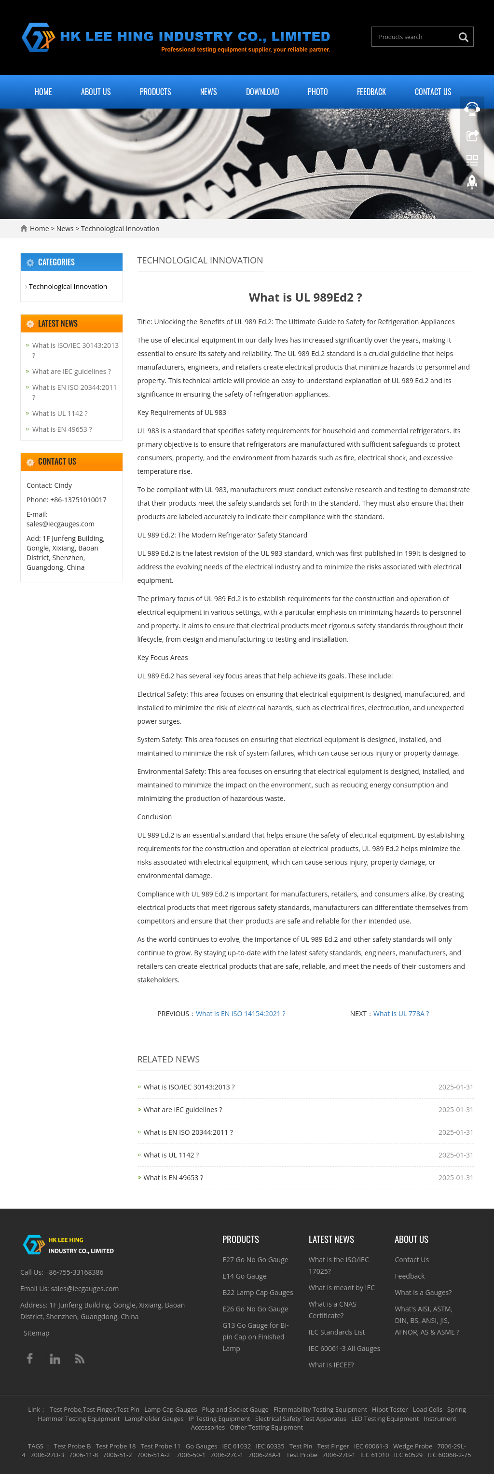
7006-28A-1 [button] (265, 1454)
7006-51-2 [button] (117, 1454)
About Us (96, 91)
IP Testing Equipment (219, 1418)
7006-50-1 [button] (190, 1454)
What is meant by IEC (342, 1287)
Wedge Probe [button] (412, 1446)
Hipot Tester (390, 1409)
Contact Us (433, 91)
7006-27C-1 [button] (227, 1454)
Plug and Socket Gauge (235, 1409)
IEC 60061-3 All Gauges (345, 1348)
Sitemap (36, 1332)
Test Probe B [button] (72, 1446)
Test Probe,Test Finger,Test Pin (95, 1409)
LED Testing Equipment (385, 1418)
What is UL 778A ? (401, 1013)
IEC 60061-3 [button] (371, 1446)
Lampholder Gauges (153, 1418)
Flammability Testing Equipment (320, 1409)
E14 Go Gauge (244, 1276)
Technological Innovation (119, 228)
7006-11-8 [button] (83, 1454)
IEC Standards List (337, 1331)
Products (155, 91)
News (208, 91)
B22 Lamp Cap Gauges (257, 1292)
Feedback (371, 91)
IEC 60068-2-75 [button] (449, 1454)
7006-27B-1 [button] (339, 1454)
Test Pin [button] (301, 1446)
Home (43, 91)
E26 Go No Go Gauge (255, 1308)
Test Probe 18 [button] (116, 1446)
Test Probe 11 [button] (161, 1446)
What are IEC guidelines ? (183, 1109)
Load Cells (427, 1409)
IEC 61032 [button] (236, 1446)
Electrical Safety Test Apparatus (300, 1418)
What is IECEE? (331, 1364)
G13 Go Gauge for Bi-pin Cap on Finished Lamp (255, 1337)
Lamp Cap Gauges (170, 1409)
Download (262, 91)
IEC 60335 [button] (270, 1446)
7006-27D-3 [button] (47, 1454)
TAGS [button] (35, 1446)
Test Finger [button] (333, 1446)
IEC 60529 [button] (408, 1454)
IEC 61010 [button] (374, 1454)
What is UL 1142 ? (171, 1154)
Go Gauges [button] (202, 1446)
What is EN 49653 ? (173, 1177)
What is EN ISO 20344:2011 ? (188, 1132)
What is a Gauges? (423, 1292)
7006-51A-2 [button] (153, 1454)
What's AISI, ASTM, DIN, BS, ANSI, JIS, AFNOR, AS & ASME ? (427, 1320)
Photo (318, 91)
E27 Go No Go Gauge (255, 1259)
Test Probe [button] (301, 1454)
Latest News (331, 1238)
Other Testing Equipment (266, 1427)
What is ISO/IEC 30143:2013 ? (189, 1086)
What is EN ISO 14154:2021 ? (240, 1013)
